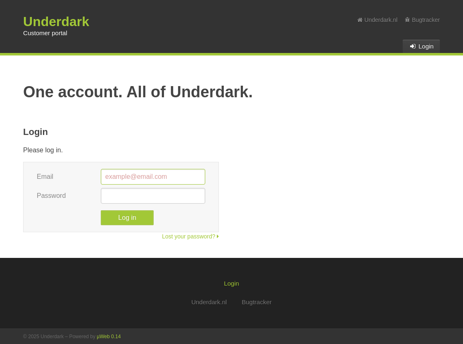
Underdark (56, 21)
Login (421, 46)
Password (51, 195)
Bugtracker (422, 20)
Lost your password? (190, 236)
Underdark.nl (377, 20)
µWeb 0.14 (109, 336)
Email (45, 176)
